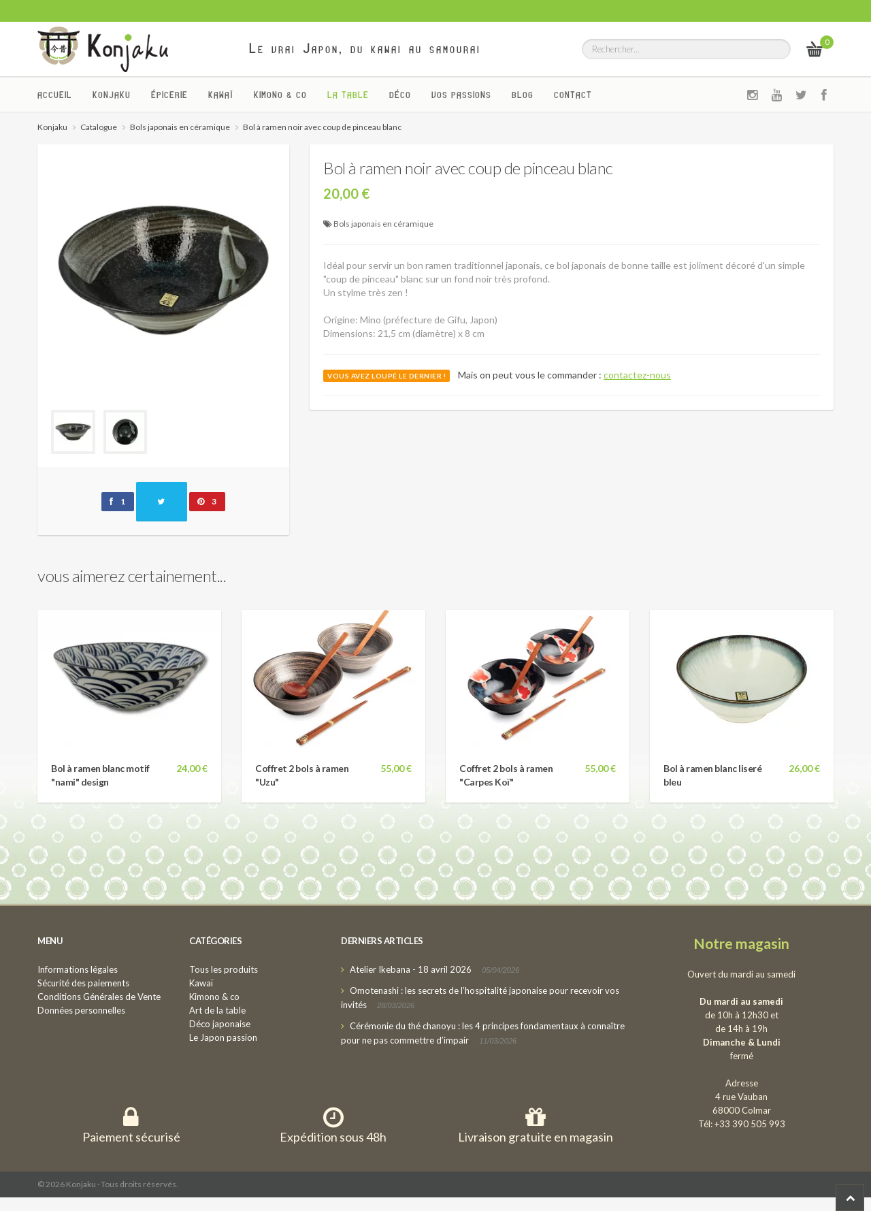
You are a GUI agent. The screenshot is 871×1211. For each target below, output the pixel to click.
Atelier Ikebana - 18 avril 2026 (411, 969)
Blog (522, 94)
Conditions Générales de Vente (99, 996)
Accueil (54, 94)
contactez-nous (637, 375)
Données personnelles (81, 1010)
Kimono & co (280, 94)
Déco (400, 94)
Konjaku (112, 94)
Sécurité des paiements (83, 983)
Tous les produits (223, 969)
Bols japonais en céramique (383, 224)
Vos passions (461, 94)
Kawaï (220, 94)
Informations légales (77, 969)
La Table (348, 94)
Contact (573, 94)
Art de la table (217, 1010)
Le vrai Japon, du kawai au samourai (365, 48)
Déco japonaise (219, 1023)
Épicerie (169, 94)
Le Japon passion (223, 1037)
